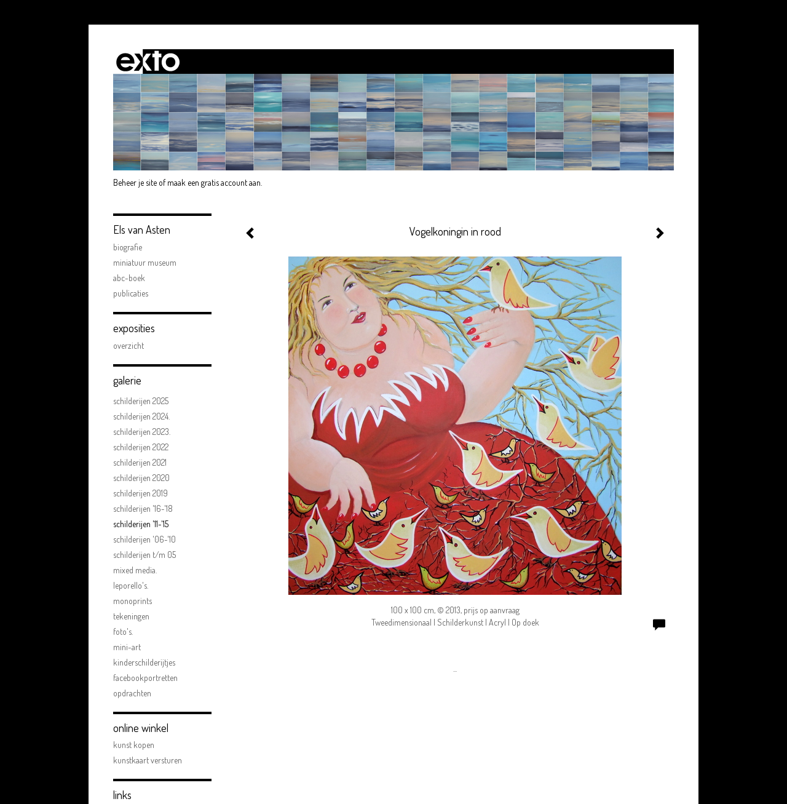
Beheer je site (135, 182)
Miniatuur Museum (144, 262)
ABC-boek (129, 278)
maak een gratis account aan (214, 182)
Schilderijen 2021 (140, 462)
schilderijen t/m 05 (144, 554)
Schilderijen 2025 (140, 401)
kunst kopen (133, 744)
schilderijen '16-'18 (143, 508)
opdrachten (132, 693)
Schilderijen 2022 (140, 447)
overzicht (128, 345)
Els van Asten (141, 229)
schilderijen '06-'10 (144, 539)
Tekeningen (131, 616)
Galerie (127, 380)
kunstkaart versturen (147, 760)
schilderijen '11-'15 (140, 524)
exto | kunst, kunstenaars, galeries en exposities (148, 61)
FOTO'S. (123, 631)
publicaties (130, 293)
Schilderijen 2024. (141, 416)
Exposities (134, 328)
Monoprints (132, 600)
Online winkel (140, 727)
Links (122, 795)
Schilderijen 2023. (141, 431)
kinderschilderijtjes (144, 662)
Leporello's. (130, 585)
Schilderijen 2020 (141, 477)
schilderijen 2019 (140, 493)
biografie (127, 247)
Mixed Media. (135, 570)
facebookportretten (145, 677)
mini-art (127, 647)
